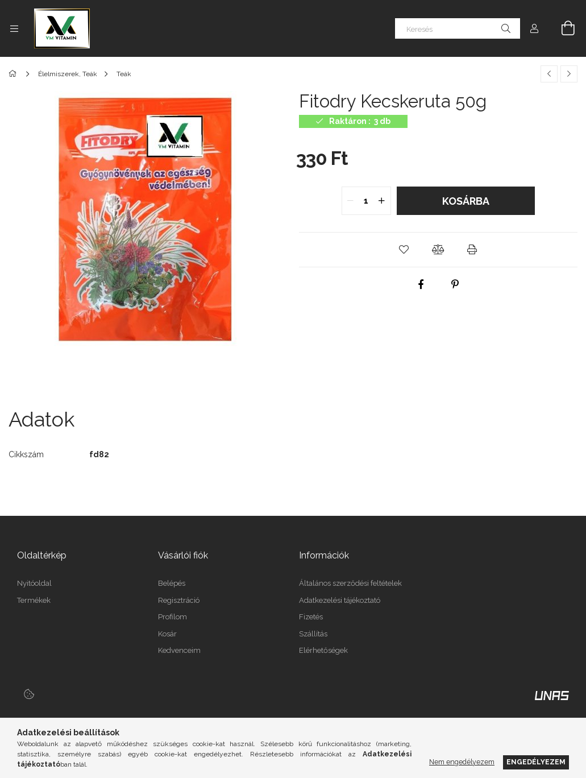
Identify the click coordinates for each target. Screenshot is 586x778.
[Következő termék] (568, 73)
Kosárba (465, 201)
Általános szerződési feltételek (350, 583)
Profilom (172, 617)
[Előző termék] (549, 73)
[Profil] (534, 28)
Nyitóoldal (34, 583)
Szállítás (313, 634)
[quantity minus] (350, 200)
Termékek (34, 600)
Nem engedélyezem (461, 762)
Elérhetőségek (323, 650)
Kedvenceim (179, 650)
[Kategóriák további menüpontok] (14, 28)
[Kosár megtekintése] (561, 28)
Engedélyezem (536, 762)
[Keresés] (457, 28)
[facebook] (421, 284)
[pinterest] (455, 284)
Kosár (167, 634)
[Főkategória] (14, 74)
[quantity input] (366, 200)
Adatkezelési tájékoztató (339, 600)
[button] (404, 249)
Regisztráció (179, 600)
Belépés (171, 583)
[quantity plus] (381, 200)
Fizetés (311, 617)
